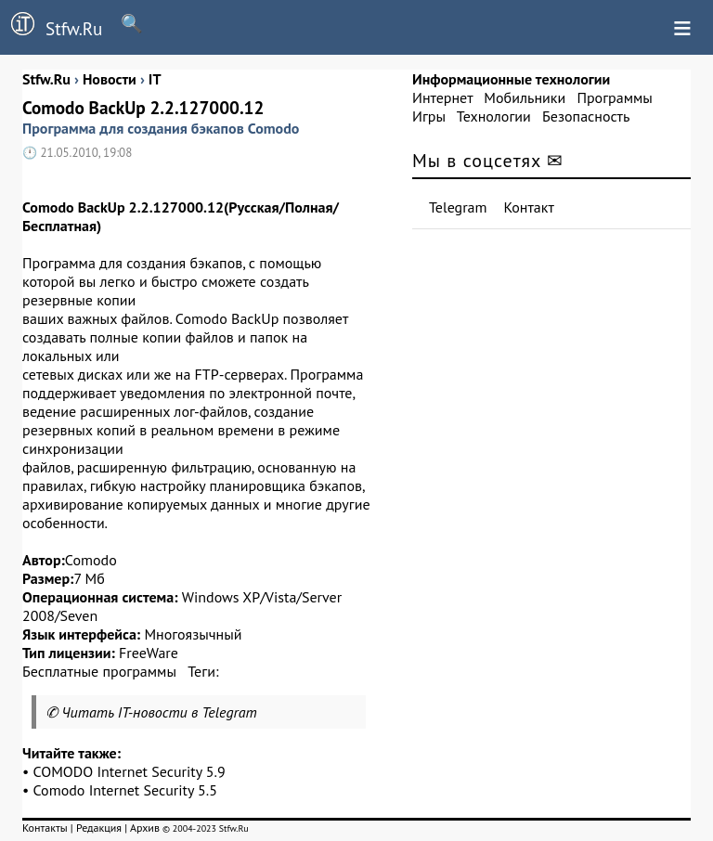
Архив (145, 828)
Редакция (99, 828)
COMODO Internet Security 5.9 (129, 771)
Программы (614, 97)
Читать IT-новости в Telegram (159, 712)
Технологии (494, 116)
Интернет (442, 97)
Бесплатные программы (99, 671)
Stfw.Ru (51, 26)
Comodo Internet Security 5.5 (125, 790)
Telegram (458, 207)
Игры (429, 116)
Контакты (45, 828)
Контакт (529, 207)
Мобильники (524, 97)
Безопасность (585, 116)
